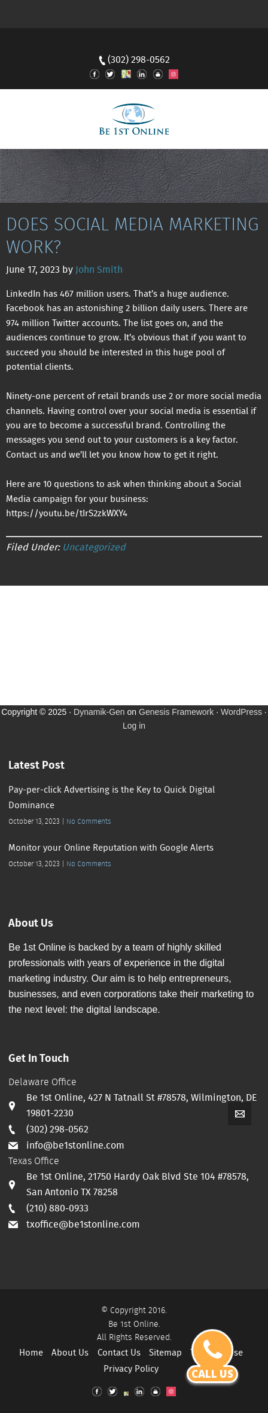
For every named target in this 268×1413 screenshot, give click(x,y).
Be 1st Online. (134, 1324)
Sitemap (165, 1353)
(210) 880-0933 (57, 1208)
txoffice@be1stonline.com (83, 1224)
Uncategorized (94, 547)
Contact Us (119, 1353)
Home (31, 1353)
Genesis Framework (176, 712)
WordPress (241, 712)
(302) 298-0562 (139, 60)
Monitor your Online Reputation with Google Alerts (111, 848)
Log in (134, 725)
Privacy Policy (131, 1369)
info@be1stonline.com (75, 1145)
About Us (70, 1353)
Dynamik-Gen (99, 712)
